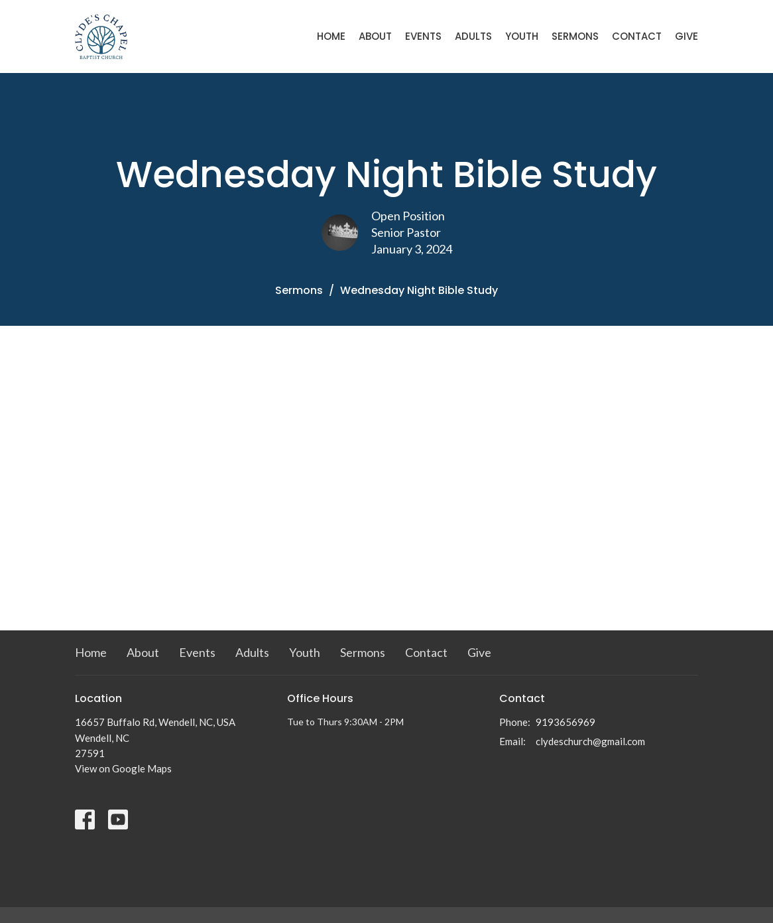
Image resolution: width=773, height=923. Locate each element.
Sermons (575, 36)
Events (423, 36)
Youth (521, 36)
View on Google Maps (123, 768)
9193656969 (565, 722)
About (375, 36)
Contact (637, 36)
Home (331, 36)
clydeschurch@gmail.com (590, 741)
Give (686, 36)
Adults (473, 36)
